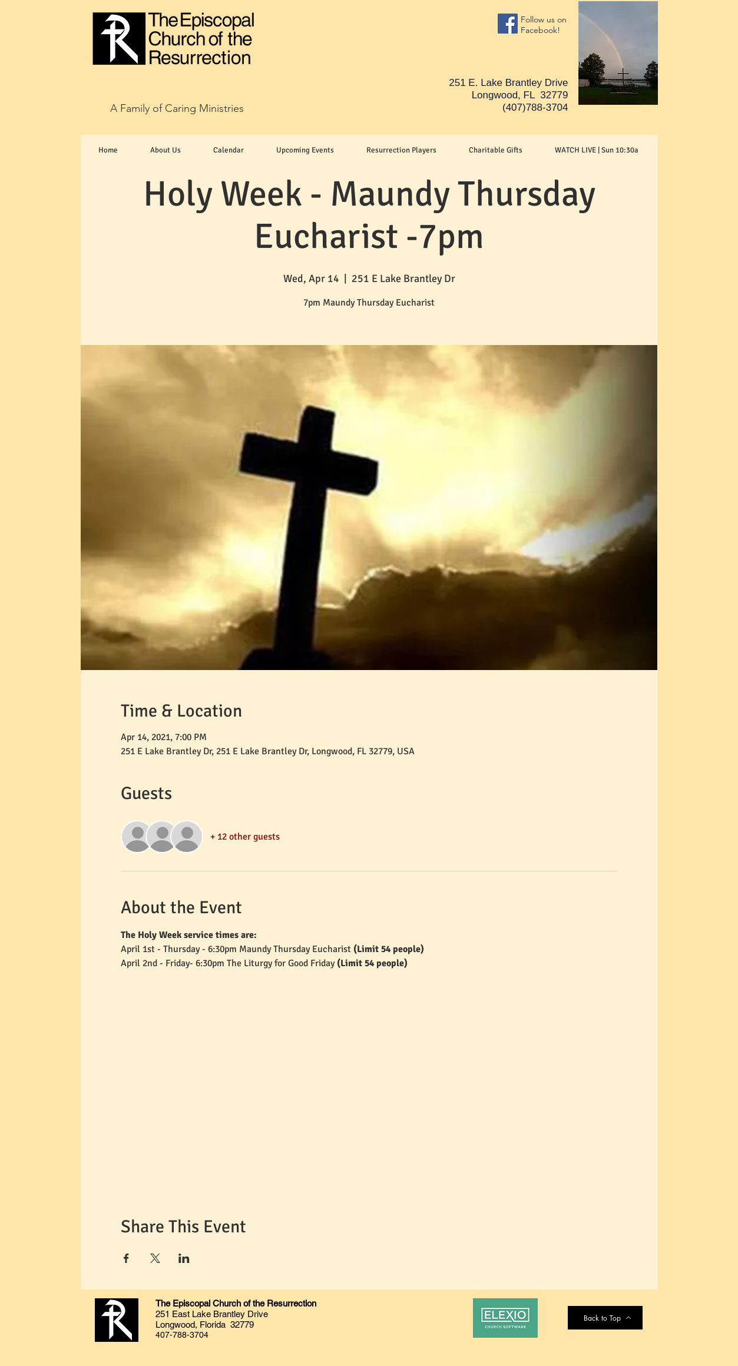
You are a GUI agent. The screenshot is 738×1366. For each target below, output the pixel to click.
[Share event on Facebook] (126, 1258)
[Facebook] (508, 24)
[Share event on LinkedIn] (184, 1258)
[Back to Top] (608, 1317)
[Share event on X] (155, 1258)
